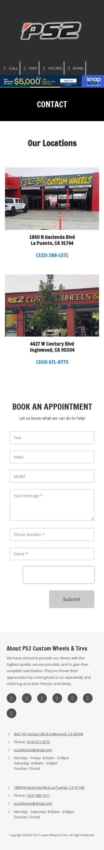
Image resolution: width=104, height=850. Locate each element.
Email (75, 68)
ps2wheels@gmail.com (33, 749)
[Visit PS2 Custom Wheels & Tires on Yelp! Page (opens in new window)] (88, 698)
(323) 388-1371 (38, 795)
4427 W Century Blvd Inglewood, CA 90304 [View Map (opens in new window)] (48, 733)
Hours (51, 68)
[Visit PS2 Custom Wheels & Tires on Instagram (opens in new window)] (11, 698)
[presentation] (58, 575)
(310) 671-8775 (52, 362)
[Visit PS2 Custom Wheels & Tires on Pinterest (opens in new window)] (72, 698)
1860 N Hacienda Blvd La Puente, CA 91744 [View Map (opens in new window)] (49, 787)
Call (10, 68)
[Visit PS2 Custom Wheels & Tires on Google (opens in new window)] (57, 698)
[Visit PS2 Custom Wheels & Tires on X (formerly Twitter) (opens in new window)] (42, 698)
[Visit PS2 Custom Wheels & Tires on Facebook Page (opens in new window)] (27, 698)
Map (29, 68)
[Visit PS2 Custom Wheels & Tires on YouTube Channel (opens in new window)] (11, 713)
